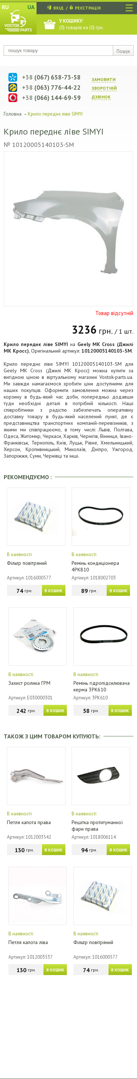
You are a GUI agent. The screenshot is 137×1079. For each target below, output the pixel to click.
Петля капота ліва (28, 942)
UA (31, 7)
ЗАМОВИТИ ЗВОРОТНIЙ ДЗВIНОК (104, 88)
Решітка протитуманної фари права (97, 825)
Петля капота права (29, 822)
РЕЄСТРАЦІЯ (87, 8)
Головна (13, 114)
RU (5, 7)
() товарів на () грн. (81, 24)
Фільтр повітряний (27, 563)
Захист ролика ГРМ (29, 683)
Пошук (123, 51)
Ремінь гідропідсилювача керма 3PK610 (101, 686)
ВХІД (58, 8)
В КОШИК (53, 590)
